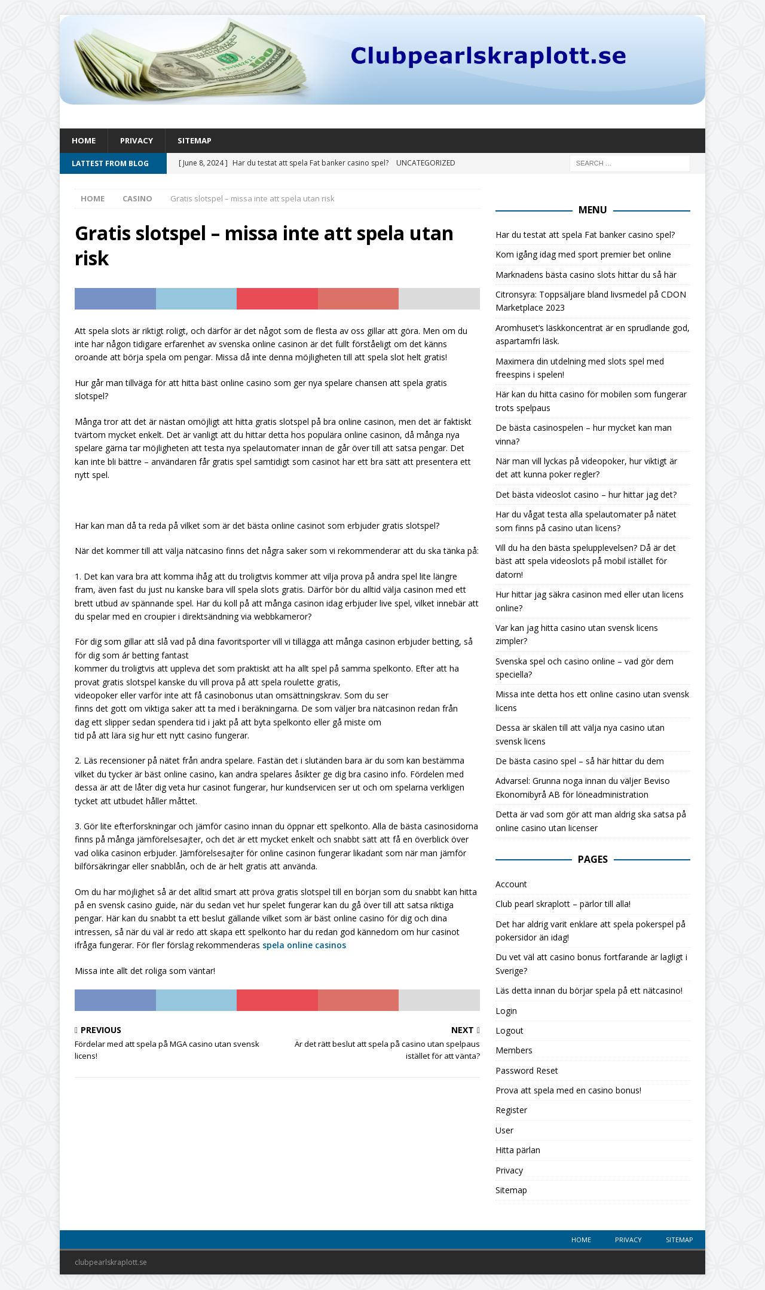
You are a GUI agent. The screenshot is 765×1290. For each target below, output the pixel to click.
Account (511, 884)
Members (514, 1051)
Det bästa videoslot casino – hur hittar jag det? (586, 495)
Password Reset (526, 1071)
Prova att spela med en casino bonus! (568, 1090)
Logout (509, 1031)
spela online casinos (304, 945)
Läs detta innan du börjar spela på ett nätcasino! (589, 991)
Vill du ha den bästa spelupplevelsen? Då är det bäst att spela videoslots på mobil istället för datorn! (585, 562)
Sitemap (199, 140)
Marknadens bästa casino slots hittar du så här (586, 275)
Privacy (138, 140)
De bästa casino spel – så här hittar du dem (579, 761)
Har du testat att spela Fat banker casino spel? (585, 235)
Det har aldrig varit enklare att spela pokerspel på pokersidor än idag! (590, 931)
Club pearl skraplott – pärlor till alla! (563, 904)
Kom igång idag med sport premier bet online (583, 255)
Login (506, 1011)
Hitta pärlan (517, 1151)
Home (84, 140)
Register (511, 1111)
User (504, 1130)
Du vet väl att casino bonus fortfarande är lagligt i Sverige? (591, 964)
